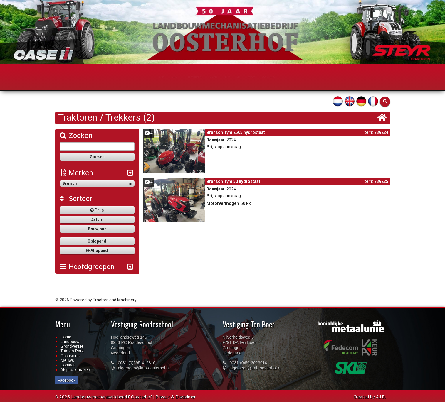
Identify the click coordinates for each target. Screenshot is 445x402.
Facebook (66, 380)
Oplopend (97, 241)
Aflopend (97, 250)
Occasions (70, 355)
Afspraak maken (75, 369)
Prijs (97, 210)
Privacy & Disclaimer (175, 396)
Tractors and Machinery (115, 300)
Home (66, 337)
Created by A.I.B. (370, 396)
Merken (76, 173)
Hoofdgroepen (87, 267)
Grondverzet (72, 346)
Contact (68, 365)
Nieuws (67, 360)
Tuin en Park (72, 351)
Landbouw (70, 341)
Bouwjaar (97, 229)
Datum (96, 219)
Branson (97, 183)
